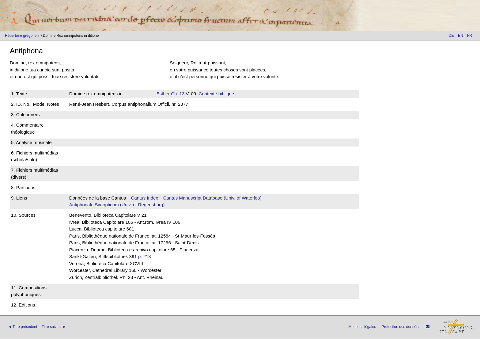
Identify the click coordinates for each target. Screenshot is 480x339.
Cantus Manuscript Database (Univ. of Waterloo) (212, 197)
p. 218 (144, 256)
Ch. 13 (177, 93)
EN (460, 35)
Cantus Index (144, 197)
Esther (163, 93)
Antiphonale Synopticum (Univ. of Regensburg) (117, 204)
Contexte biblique (216, 93)
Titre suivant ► (54, 327)
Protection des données (401, 327)
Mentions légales (362, 327)
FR (469, 35)
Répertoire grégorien (22, 35)
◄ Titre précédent (22, 327)
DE (451, 35)
